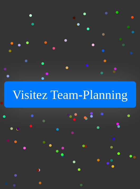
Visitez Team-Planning (70, 95)
